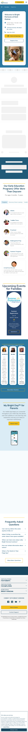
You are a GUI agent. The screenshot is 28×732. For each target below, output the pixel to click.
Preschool (13, 230)
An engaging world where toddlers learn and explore (16, 223)
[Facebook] (8, 601)
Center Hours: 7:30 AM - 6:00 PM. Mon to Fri (14, 23)
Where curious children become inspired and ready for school (16, 234)
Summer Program (15, 251)
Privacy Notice (6, 617)
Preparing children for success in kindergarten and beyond (16, 244)
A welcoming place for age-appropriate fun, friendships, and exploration (17, 255)
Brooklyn (7, 7)
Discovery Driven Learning (15, 202)
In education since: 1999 (4, 382)
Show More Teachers (13, 389)
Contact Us (19, 2)
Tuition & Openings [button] (14, 36)
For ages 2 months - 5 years (14, 195)
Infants (12, 210)
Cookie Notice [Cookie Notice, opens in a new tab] (6, 727)
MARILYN (4, 354)
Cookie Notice (12, 617)
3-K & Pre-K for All (9, 268)
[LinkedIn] (12, 601)
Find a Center (14, 607)
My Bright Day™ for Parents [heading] (14, 406)
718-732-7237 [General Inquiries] (11, 32)
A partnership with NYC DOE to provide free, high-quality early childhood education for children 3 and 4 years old (14, 271)
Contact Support (14, 612)
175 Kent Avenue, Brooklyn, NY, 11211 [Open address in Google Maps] (14, 28)
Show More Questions (14, 560)
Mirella (13, 354)
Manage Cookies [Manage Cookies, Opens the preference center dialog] (14, 729)
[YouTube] (16, 601)
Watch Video (14, 423)
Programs (4, 202)
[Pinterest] (20, 601)
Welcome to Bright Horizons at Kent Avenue (12, 17)
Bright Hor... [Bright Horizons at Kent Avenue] (13, 7)
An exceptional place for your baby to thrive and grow (17, 213)
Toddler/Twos (14, 220)
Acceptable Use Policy (20, 617)
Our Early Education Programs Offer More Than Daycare (14, 188)
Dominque (21, 354)
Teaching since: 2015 (21, 382)
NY (1, 7)
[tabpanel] (14, 313)
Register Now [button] (14, 40)
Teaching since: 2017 (13, 382)
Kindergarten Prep (15, 241)
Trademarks (14, 619)
